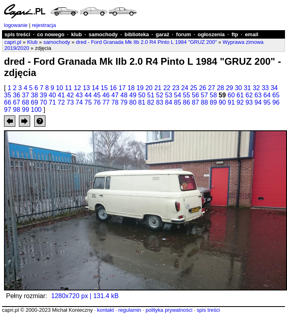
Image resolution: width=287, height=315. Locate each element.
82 (150, 102)
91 (231, 102)
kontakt (105, 310)
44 (88, 95)
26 (202, 87)
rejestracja (44, 25)
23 (175, 87)
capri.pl (12, 42)
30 (238, 87)
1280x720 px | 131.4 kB (85, 295)
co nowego (50, 34)
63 (258, 95)
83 (159, 102)
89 (213, 102)
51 (150, 95)
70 (43, 102)
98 (16, 109)
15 (104, 87)
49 (133, 95)
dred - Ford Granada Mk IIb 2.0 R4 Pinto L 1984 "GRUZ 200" (146, 42)
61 (240, 95)
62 (249, 95)
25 (193, 87)
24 (185, 87)
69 (34, 102)
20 (149, 87)
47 (115, 95)
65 (276, 95)
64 (267, 95)
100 (36, 109)
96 (276, 102)
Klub (32, 42)
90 (222, 102)
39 (43, 95)
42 (70, 95)
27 (211, 87)
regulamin (129, 310)
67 (16, 102)
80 (133, 102)
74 (79, 102)
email (251, 34)
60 (231, 95)
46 (106, 95)
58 (213, 95)
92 (240, 102)
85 (177, 102)
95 (267, 102)
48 (123, 95)
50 (142, 95)
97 (7, 109)
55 (186, 95)
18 (131, 87)
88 (204, 102)
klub (76, 34)
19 (140, 87)
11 (68, 87)
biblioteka (137, 34)
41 (61, 95)
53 (168, 95)
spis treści (17, 34)
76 (97, 102)
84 (168, 102)
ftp (235, 34)
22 (166, 87)
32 (256, 87)
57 (204, 95)
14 (95, 87)
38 (34, 95)
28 (220, 87)
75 (88, 102)
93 (249, 102)
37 (25, 95)
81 (142, 102)
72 (61, 102)
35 (7, 95)
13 (86, 87)
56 (195, 95)
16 (113, 87)
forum (183, 34)
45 (97, 95)
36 (16, 95)
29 (229, 87)
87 (195, 102)
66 (7, 102)
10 (59, 87)
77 (106, 102)
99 (25, 109)
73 (70, 102)
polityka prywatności (169, 310)
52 (159, 95)
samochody (103, 34)
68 (25, 102)
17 (122, 87)
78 (115, 102)
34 (274, 87)
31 (247, 87)
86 (186, 102)
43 (79, 95)
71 (52, 102)
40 (52, 95)
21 (158, 87)
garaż (162, 34)
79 (123, 102)
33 (265, 87)
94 (258, 102)
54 (177, 95)
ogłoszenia (211, 34)
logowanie (16, 25)
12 (77, 87)
